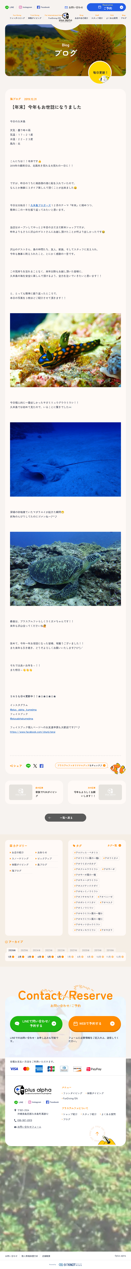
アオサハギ (109, 869)
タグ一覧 (112, 845)
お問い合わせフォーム (29, 1126)
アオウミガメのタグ (86, 863)
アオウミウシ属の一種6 (87, 858)
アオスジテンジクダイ (87, 885)
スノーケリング (20, 858)
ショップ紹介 (70, 1114)
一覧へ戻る (66, 818)
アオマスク (107, 902)
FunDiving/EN (70, 1098)
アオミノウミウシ (85, 907)
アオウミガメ (111, 858)
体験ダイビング (20, 864)
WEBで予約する (90, 1023)
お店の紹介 (18, 852)
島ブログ (42, 864)
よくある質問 (108, 1114)
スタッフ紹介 (89, 1114)
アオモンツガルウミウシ (88, 924)
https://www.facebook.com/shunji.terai (32, 732)
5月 (49, 956)
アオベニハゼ (106, 896)
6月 (59, 956)
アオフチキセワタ (85, 896)
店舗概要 (46, 1255)
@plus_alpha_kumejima (23, 709)
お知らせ (42, 852)
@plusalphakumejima (21, 718)
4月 (39, 956)
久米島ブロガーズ (40, 205)
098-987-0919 (24, 1120)
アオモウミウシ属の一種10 (89, 913)
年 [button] (12, 950)
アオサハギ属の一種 (86, 874)
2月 (20, 956)
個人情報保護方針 (30, 1255)
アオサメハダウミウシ (87, 880)
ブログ (66, 1119)
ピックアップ (44, 858)
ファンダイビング (72, 1093)
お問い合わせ (76, 7)
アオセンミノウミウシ (87, 891)
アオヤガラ (107, 930)
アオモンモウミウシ (86, 930)
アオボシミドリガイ (86, 902)
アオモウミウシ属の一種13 (89, 919)
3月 (29, 956)
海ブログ (15, 99)
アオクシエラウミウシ (87, 869)
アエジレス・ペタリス (87, 852)
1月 (9, 956)
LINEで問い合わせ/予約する (36, 1023)
